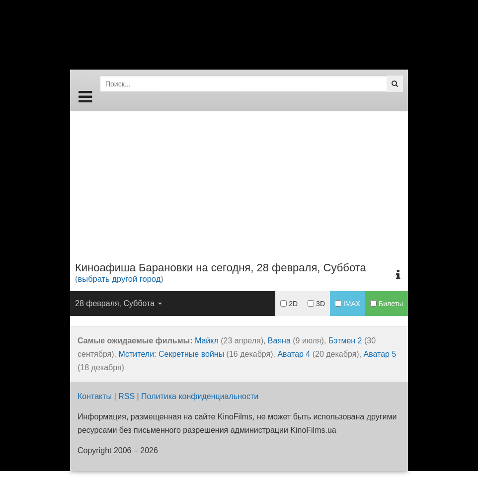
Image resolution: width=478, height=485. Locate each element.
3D (316, 304)
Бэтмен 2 (345, 340)
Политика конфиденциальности (199, 396)
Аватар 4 (293, 354)
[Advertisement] (239, 180)
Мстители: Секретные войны (172, 354)
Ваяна (279, 340)
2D (289, 304)
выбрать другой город (119, 278)
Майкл (207, 340)
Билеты (386, 304)
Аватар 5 (380, 354)
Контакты (95, 396)
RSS (126, 396)
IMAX (347, 304)
